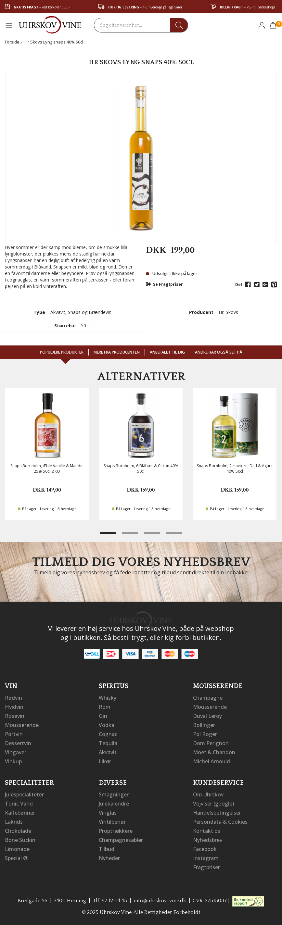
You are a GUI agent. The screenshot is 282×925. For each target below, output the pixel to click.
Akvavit (108, 752)
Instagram (206, 858)
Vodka (106, 725)
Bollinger (204, 725)
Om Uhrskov (208, 794)
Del (238, 284)
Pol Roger (205, 734)
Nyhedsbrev (207, 840)
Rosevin (14, 715)
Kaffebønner (20, 812)
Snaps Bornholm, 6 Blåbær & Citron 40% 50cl (141, 468)
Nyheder (109, 858)
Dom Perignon (211, 743)
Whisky (107, 697)
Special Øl (17, 858)
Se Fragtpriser (164, 284)
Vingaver (15, 752)
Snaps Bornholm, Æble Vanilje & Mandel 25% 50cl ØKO (46, 468)
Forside (12, 42)
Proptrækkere (116, 830)
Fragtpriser (206, 867)
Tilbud (106, 849)
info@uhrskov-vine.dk (160, 901)
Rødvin (13, 697)
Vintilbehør (112, 821)
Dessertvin (18, 743)
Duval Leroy (207, 715)
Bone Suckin (20, 840)
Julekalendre (114, 803)
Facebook (205, 849)
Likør (105, 761)
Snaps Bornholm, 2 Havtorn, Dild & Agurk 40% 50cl (235, 468)
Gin (103, 715)
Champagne (208, 697)
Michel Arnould (211, 761)
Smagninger (114, 794)
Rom (104, 706)
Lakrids (14, 821)
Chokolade (18, 830)
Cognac (108, 734)
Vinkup (13, 761)
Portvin (14, 734)
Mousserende (22, 725)
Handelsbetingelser (217, 812)
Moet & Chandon (214, 752)
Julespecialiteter (24, 794)
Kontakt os (206, 830)
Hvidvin (14, 706)
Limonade (17, 849)
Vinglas (108, 812)
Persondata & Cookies (220, 821)
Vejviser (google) (213, 803)
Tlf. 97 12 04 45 (110, 901)
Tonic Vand (19, 803)
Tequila (108, 743)
